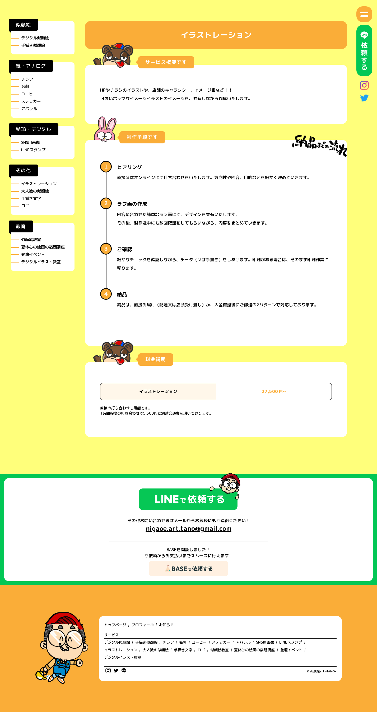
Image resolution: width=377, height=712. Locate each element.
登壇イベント (33, 254)
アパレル (29, 108)
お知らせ (166, 624)
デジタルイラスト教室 (41, 262)
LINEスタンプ (33, 150)
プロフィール (143, 624)
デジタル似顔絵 (35, 38)
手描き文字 (31, 198)
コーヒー (29, 94)
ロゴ (25, 206)
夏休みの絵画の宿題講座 (43, 247)
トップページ (115, 624)
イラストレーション (39, 183)
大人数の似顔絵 (35, 191)
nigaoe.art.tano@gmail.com (188, 528)
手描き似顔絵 (33, 45)
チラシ (27, 79)
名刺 (25, 86)
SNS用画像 (30, 142)
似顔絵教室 (31, 239)
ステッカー (31, 101)
